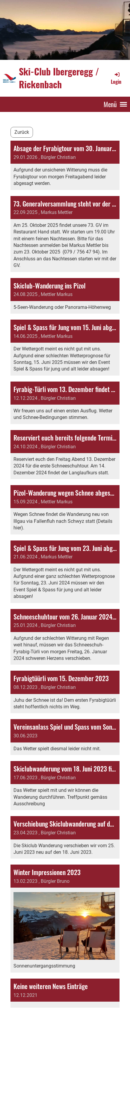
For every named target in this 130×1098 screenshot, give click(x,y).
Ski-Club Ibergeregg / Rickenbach (59, 78)
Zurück (21, 132)
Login (116, 78)
